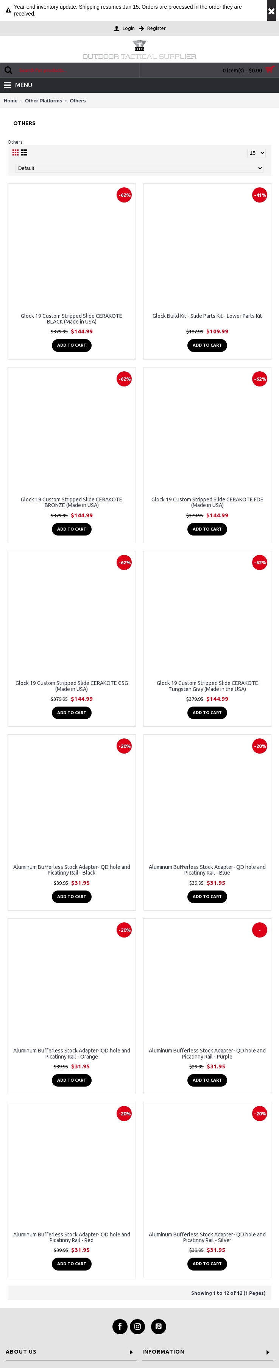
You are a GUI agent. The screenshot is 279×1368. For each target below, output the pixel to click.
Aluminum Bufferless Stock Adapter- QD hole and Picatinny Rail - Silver (207, 1237)
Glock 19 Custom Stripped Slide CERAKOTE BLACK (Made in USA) (71, 319)
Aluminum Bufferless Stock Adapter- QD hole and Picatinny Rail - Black (71, 870)
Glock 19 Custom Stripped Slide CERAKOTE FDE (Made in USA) (207, 502)
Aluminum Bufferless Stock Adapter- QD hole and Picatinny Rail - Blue (207, 870)
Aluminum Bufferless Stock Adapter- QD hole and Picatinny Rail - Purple (207, 1053)
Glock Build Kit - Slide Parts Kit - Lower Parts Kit (207, 316)
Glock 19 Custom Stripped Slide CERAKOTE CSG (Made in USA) (72, 686)
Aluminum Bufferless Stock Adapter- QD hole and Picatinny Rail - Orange (71, 1053)
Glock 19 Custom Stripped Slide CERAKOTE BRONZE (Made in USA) (71, 502)
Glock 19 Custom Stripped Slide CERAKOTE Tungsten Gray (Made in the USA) (207, 686)
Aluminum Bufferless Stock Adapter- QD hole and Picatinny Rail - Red (71, 1237)
